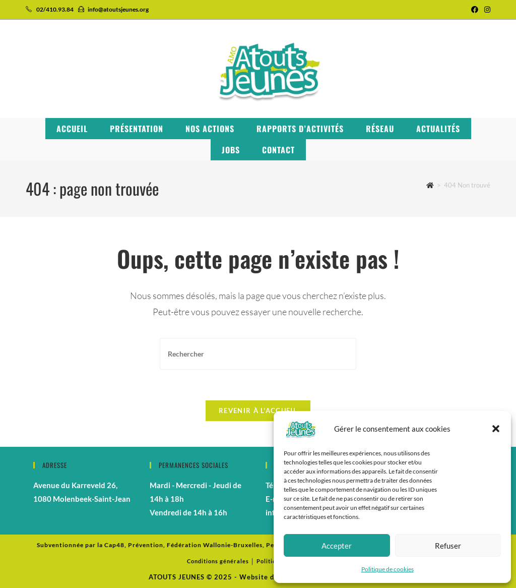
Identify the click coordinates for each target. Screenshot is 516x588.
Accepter (336, 545)
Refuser (448, 545)
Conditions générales (218, 561)
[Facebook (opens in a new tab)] (474, 10)
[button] (496, 429)
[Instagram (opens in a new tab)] (485, 10)
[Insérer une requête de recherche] (258, 354)
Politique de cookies (387, 569)
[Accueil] (430, 185)
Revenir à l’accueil (258, 410)
